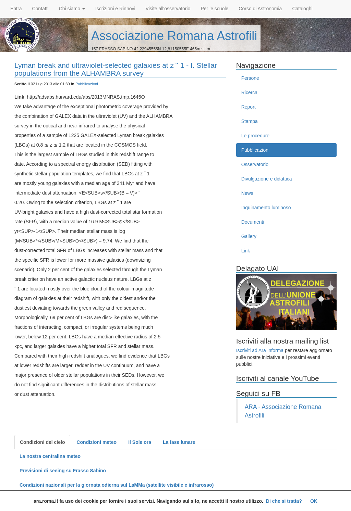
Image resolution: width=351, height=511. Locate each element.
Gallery (248, 236)
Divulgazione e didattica (266, 179)
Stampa (249, 121)
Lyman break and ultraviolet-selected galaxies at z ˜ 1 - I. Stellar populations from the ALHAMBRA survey (115, 69)
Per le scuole (214, 8)
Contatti (40, 8)
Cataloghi (302, 8)
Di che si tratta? (284, 501)
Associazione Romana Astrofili (174, 36)
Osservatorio (254, 164)
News (247, 193)
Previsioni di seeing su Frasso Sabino (63, 470)
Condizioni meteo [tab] (96, 442)
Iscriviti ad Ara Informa (260, 350)
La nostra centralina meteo (50, 456)
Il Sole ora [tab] (139, 442)
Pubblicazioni (86, 84)
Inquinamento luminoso (266, 207)
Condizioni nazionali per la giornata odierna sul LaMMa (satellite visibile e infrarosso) (117, 485)
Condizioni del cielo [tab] (42, 442)
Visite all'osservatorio (168, 8)
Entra (16, 8)
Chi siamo (72, 8)
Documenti (252, 222)
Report (248, 107)
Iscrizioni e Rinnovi (115, 8)
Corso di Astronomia (260, 8)
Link (245, 250)
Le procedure (255, 135)
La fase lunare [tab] (179, 442)
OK (313, 501)
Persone (250, 78)
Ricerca (249, 92)
